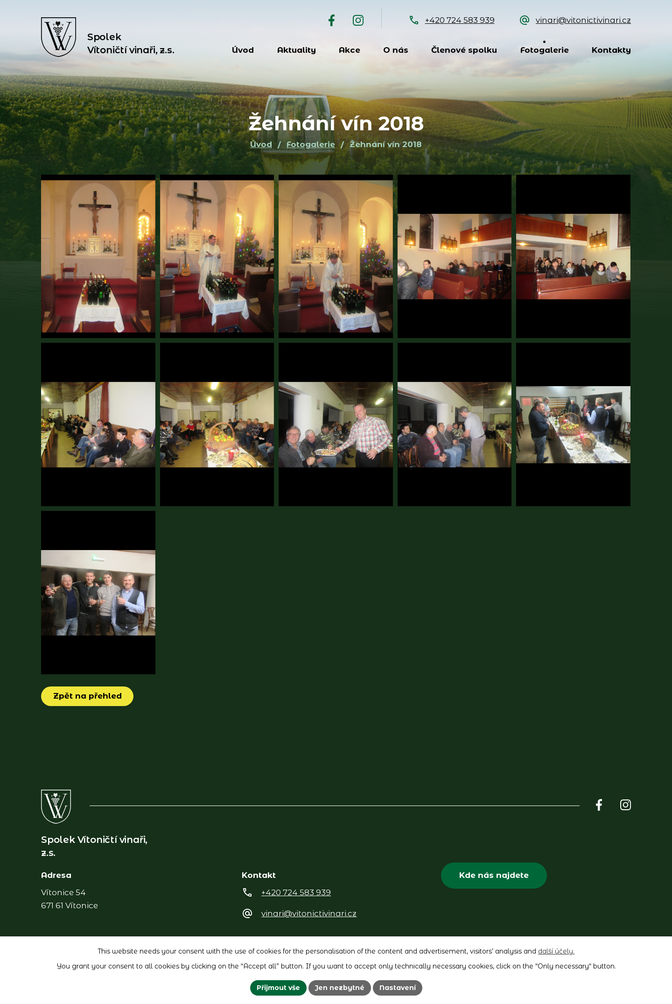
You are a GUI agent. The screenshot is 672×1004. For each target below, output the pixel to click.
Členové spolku (464, 50)
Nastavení (397, 987)
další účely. (556, 951)
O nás (395, 50)
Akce (349, 50)
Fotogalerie (544, 50)
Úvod (243, 50)
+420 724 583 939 (460, 20)
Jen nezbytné (339, 987)
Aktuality (296, 50)
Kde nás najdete (494, 875)
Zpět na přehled (87, 695)
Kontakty (611, 50)
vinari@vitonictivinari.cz (583, 20)
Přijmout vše (278, 987)
